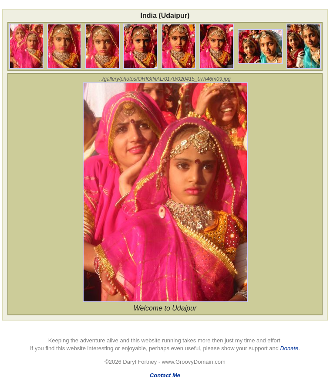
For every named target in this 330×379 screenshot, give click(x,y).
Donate (289, 348)
